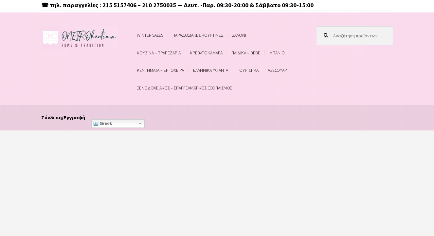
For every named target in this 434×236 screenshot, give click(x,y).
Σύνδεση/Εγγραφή (63, 117)
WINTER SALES (150, 35)
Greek (102, 123)
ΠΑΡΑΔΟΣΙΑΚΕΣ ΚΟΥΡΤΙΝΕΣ (197, 35)
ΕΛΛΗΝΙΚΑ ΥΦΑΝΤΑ (210, 70)
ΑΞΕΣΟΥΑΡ (277, 70)
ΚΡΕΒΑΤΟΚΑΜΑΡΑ (206, 53)
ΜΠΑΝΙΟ (277, 53)
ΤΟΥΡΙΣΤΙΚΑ (248, 70)
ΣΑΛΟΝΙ (239, 35)
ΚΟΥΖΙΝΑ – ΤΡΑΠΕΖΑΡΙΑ (159, 53)
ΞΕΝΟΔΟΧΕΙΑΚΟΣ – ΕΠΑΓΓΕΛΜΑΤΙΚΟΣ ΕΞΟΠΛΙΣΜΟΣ (184, 88)
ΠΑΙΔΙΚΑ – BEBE (245, 53)
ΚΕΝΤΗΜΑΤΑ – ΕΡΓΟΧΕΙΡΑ (160, 70)
